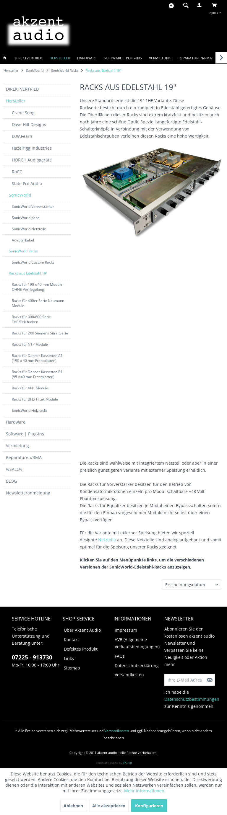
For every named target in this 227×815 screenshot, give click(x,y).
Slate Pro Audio (27, 183)
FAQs (120, 656)
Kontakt (71, 639)
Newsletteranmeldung (28, 493)
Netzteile (107, 540)
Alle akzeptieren (108, 806)
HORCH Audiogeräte (32, 160)
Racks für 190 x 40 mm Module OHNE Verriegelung (37, 287)
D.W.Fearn (22, 136)
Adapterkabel (23, 240)
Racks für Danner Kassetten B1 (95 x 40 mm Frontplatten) (37, 374)
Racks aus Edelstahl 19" (28, 273)
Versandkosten (129, 674)
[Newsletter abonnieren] (210, 680)
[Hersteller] (60, 58)
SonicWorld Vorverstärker (33, 206)
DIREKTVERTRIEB (22, 89)
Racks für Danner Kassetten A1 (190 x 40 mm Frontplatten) (37, 358)
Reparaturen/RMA (24, 457)
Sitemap (72, 668)
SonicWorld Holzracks (30, 410)
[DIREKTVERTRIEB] (28, 58)
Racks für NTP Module (30, 344)
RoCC (17, 171)
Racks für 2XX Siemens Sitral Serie (40, 333)
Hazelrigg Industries (32, 148)
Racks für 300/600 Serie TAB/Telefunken (31, 319)
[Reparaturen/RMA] (195, 58)
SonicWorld (20, 195)
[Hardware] (87, 58)
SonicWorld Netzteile (29, 228)
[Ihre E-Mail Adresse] (184, 680)
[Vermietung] (160, 58)
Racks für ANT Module (30, 388)
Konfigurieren (149, 806)
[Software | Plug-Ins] (122, 58)
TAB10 (127, 763)
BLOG (11, 481)
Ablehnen (73, 806)
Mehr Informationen (144, 790)
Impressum (126, 630)
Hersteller (15, 101)
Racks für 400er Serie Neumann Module (38, 303)
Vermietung (17, 445)
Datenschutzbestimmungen (191, 699)
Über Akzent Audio (82, 630)
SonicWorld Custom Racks (33, 262)
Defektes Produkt (81, 649)
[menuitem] (184, 5)
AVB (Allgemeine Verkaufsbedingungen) (137, 643)
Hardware (15, 422)
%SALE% (14, 469)
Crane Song (23, 112)
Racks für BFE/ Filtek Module (35, 399)
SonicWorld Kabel (26, 217)
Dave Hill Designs (29, 124)
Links (69, 658)
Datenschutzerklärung (137, 665)
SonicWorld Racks (23, 251)
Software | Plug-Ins (25, 434)
